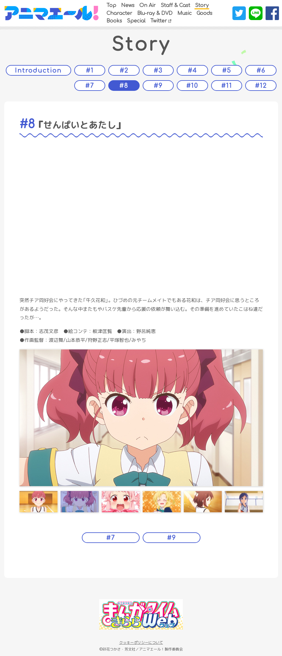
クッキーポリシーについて (141, 642)
